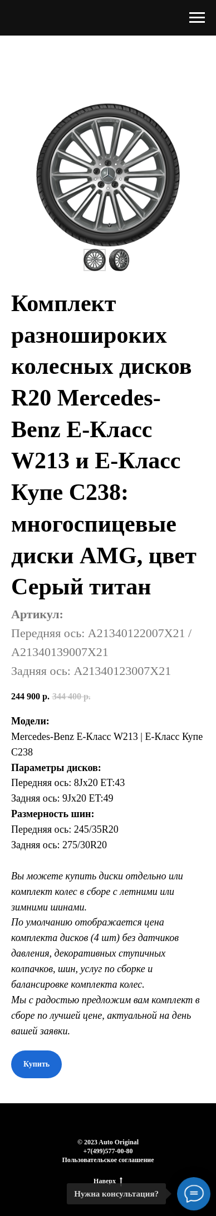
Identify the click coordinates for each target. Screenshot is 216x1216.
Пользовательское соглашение (108, 1160)
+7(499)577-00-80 (108, 1151)
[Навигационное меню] (197, 17)
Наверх (108, 1181)
